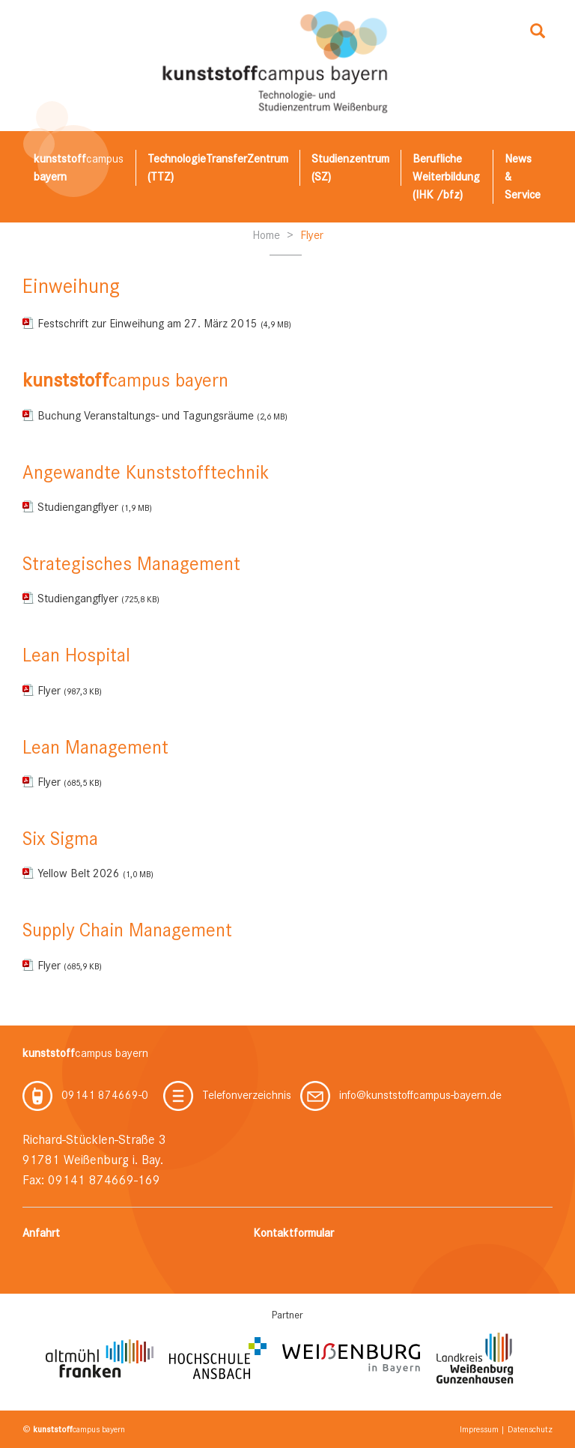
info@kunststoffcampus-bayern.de (401, 1095)
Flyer (311, 235)
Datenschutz (530, 1429)
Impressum (479, 1429)
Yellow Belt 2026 (95, 873)
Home (266, 235)
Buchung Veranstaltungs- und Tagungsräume (162, 415)
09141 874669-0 (85, 1095)
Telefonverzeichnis (227, 1095)
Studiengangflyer (94, 507)
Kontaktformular (293, 1233)
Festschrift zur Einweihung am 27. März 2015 (164, 323)
